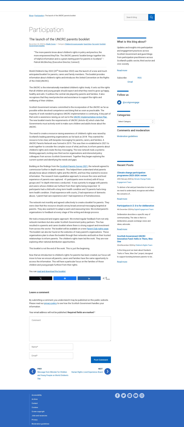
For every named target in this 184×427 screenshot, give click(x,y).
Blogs (31, 16)
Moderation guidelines (127, 136)
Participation (39, 16)
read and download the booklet (51, 271)
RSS (135, 77)
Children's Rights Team (144, 245)
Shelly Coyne (51, 44)
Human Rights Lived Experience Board (87, 370)
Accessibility (37, 393)
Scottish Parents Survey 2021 (74, 166)
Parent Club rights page (97, 228)
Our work (95, 44)
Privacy (34, 417)
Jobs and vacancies (39, 413)
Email (126, 82)
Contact (35, 401)
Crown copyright (38, 409)
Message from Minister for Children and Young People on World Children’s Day (52, 373)
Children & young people (74, 44)
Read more (122, 70)
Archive (35, 397)
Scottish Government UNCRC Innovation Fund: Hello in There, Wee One (135, 239)
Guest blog (87, 44)
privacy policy (50, 303)
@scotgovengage (131, 102)
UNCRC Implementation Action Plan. (90, 117)
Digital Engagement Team (143, 209)
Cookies (35, 405)
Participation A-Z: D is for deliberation (135, 205)
